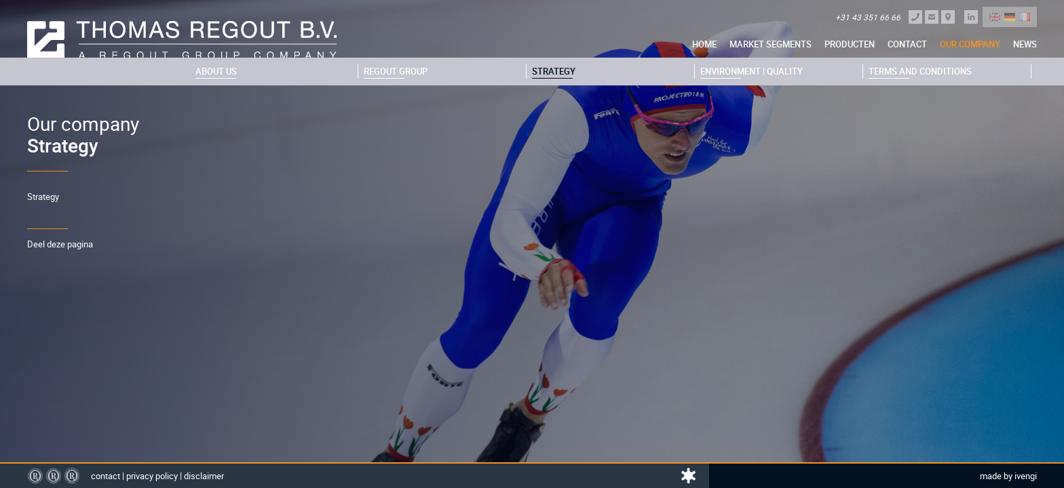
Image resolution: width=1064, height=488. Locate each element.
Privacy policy (152, 476)
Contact (907, 44)
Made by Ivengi (1008, 476)
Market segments (770, 44)
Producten (849, 44)
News (1025, 44)
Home (704, 44)
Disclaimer (204, 476)
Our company (970, 44)
